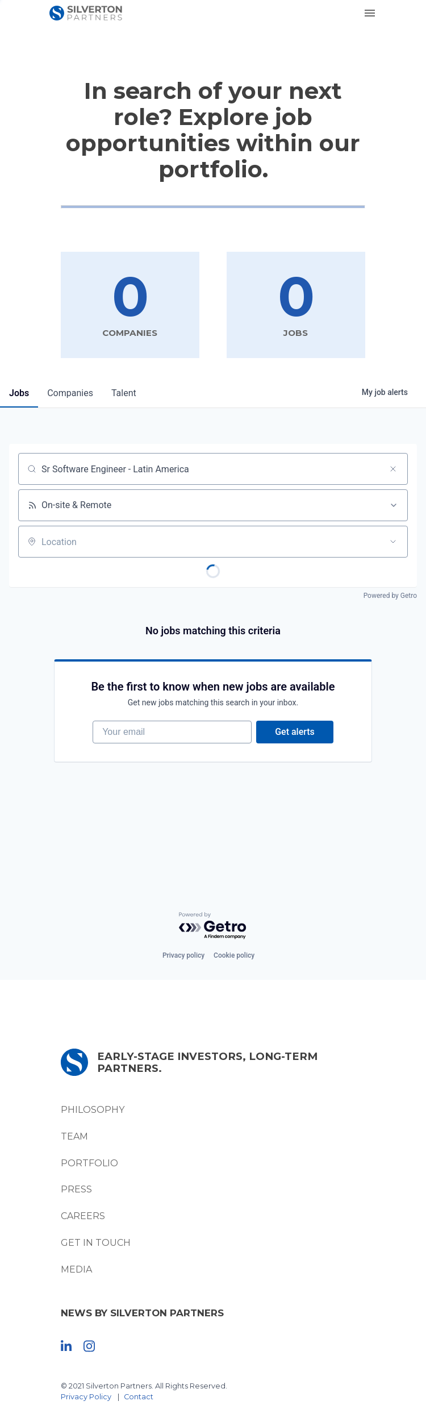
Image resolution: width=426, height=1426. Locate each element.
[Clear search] (393, 468)
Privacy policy (183, 955)
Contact (138, 1396)
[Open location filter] (393, 541)
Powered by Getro (390, 596)
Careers (83, 1216)
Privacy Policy (86, 1396)
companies (70, 393)
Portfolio (89, 1163)
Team (74, 1136)
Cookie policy (234, 955)
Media (76, 1269)
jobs (19, 393)
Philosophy (92, 1109)
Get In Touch (96, 1242)
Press (76, 1189)
